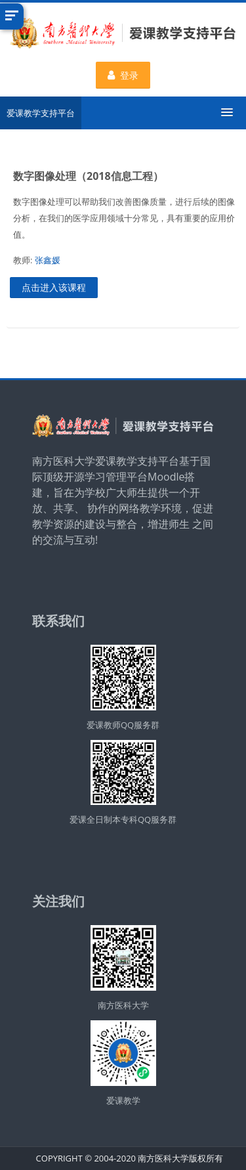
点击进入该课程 (54, 287)
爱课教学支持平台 (41, 113)
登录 (123, 75)
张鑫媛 (47, 260)
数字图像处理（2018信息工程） (88, 176)
